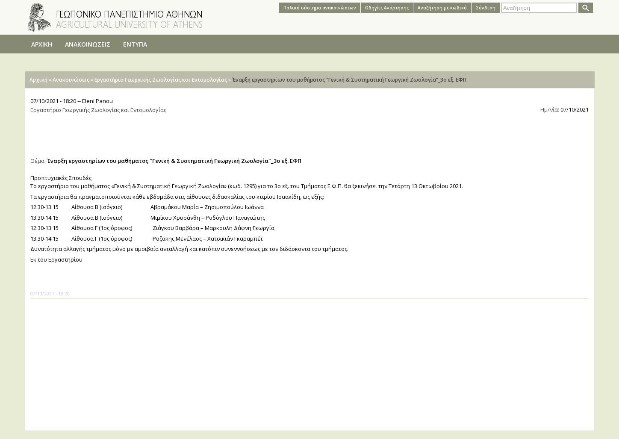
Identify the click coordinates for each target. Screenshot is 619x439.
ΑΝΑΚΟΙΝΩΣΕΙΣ (87, 44)
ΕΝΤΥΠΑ (135, 44)
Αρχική (38, 79)
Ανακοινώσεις (71, 79)
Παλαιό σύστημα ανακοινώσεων (319, 8)
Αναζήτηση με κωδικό (442, 8)
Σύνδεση (485, 8)
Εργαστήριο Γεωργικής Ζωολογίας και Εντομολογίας (160, 79)
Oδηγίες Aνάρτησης (387, 8)
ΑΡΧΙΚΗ (41, 44)
